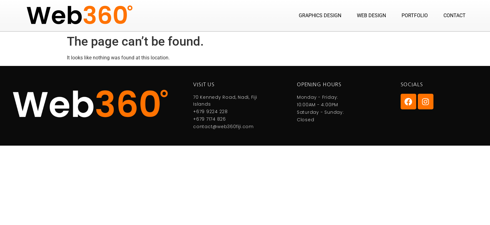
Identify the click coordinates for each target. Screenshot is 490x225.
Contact (454, 15)
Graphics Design (320, 15)
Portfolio (415, 15)
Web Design (371, 15)
